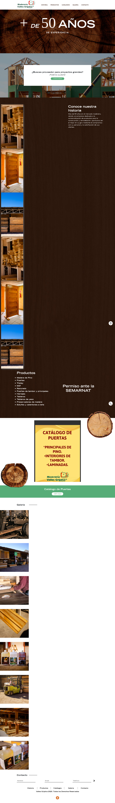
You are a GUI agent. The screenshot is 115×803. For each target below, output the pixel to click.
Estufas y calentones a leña (30, 405)
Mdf (19, 386)
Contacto (85, 5)
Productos (55, 5)
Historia (44, 5)
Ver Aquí (57, 494)
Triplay (20, 383)
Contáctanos (57, 78)
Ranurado (21, 388)
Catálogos (66, 5)
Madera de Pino (24, 378)
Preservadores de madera (29, 402)
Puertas (20, 380)
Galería (75, 5)
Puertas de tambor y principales (32, 391)
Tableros (21, 396)
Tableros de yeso (25, 399)
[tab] (36, 378)
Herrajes (21, 394)
